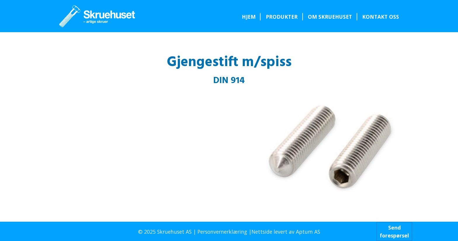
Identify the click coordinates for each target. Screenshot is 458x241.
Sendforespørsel (394, 231)
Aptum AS (308, 231)
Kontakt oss (380, 16)
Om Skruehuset (330, 16)
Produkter (282, 16)
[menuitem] (249, 16)
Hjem (249, 16)
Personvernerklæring (222, 231)
